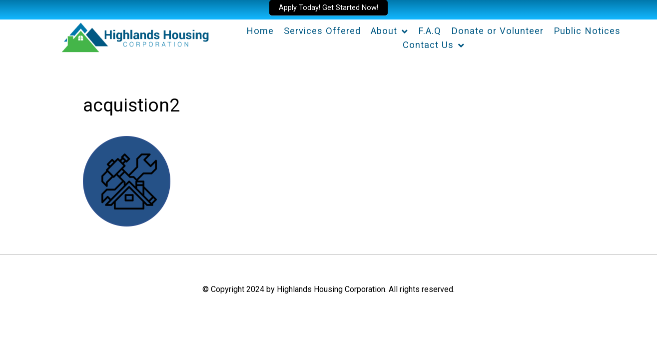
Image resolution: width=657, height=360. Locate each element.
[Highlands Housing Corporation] (134, 36)
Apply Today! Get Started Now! (328, 8)
